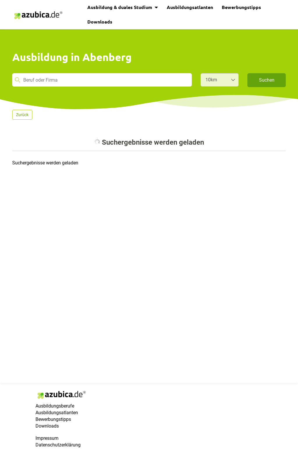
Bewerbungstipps (241, 7)
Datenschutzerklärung (58, 445)
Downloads (99, 22)
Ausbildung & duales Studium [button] (120, 7)
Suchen (266, 80)
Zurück (22, 114)
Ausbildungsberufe (55, 406)
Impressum (47, 438)
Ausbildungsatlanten (190, 7)
